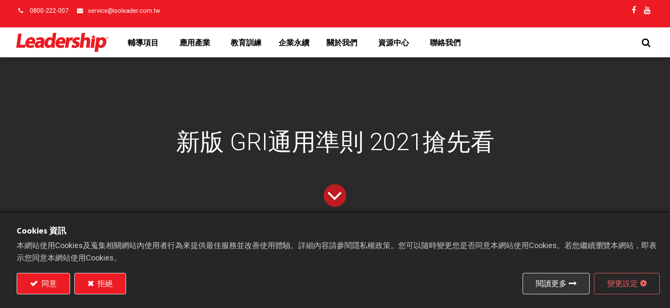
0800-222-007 (49, 11)
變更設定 (622, 283)
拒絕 (104, 283)
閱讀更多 (551, 283)
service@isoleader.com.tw (124, 11)
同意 (48, 283)
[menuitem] (246, 42)
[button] (645, 42)
